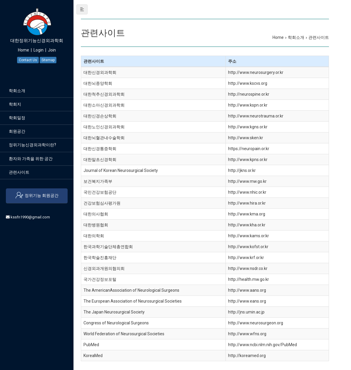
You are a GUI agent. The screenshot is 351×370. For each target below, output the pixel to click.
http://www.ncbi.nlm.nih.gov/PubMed (262, 344)
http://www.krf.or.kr (246, 257)
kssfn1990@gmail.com (30, 217)
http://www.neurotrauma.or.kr (255, 116)
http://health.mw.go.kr (248, 279)
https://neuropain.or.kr (248, 148)
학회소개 (17, 90)
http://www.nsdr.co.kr (248, 268)
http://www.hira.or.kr (247, 203)
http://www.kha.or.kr (246, 225)
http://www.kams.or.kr (248, 235)
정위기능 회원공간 (36, 195)
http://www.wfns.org (247, 333)
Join (52, 50)
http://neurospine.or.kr (248, 94)
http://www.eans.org (247, 301)
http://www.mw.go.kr (247, 181)
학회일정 (17, 117)
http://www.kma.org (246, 214)
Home (23, 50)
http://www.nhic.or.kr (247, 192)
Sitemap (48, 60)
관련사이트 (19, 172)
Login (39, 50)
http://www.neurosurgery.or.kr (255, 72)
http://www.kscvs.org (247, 83)
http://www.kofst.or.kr (248, 246)
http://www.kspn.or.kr (248, 105)
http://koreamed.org (247, 355)
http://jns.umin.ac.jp (246, 312)
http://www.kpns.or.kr (248, 159)
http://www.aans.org (247, 290)
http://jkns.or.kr (242, 170)
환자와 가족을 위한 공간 (31, 158)
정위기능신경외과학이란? (32, 144)
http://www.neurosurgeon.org (255, 323)
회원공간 (17, 131)
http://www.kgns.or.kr (248, 127)
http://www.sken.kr (245, 137)
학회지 (15, 104)
